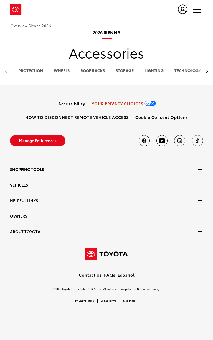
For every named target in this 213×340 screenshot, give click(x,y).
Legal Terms (108, 300)
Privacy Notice (84, 300)
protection (30, 71)
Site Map (129, 300)
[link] (71, 103)
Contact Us (90, 275)
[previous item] (205, 71)
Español (126, 275)
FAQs (109, 275)
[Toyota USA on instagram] (179, 140)
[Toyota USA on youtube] (162, 140)
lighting (154, 71)
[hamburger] (194, 9)
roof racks (92, 71)
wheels (62, 71)
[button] (161, 117)
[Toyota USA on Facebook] (144, 140)
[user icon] (182, 9)
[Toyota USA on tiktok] (197, 140)
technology (187, 71)
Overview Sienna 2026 (31, 25)
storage (125, 71)
